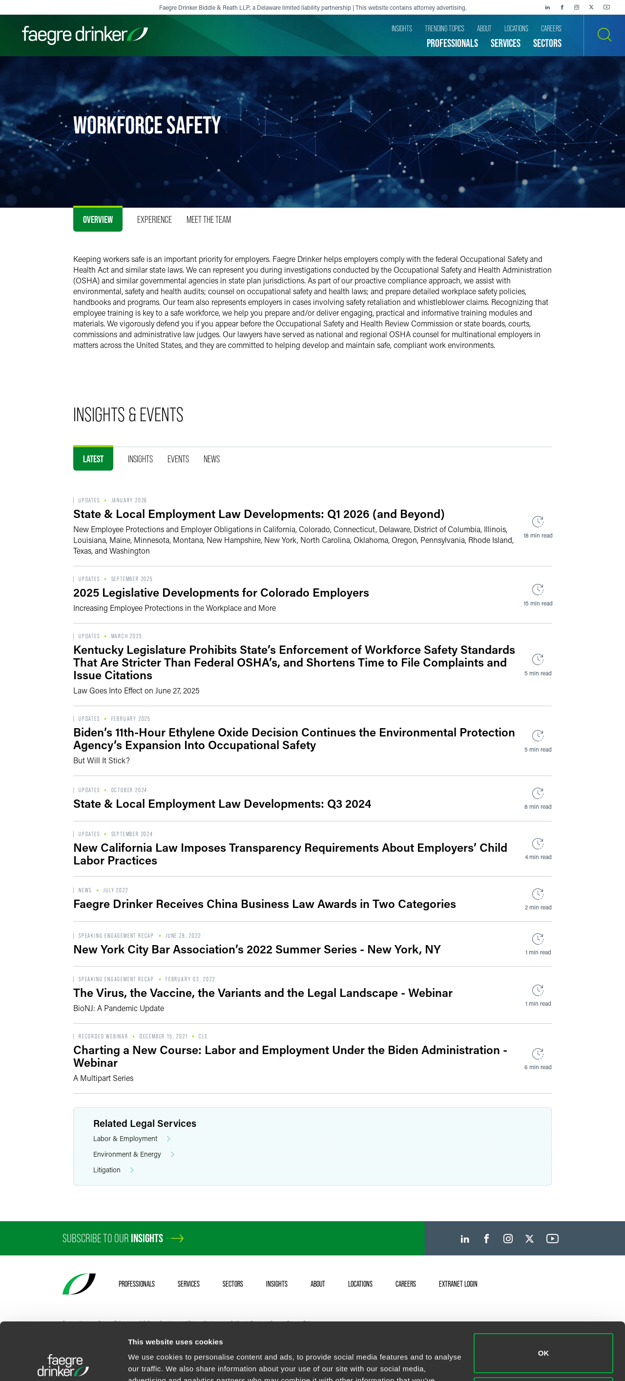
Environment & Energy (133, 1154)
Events (178, 458)
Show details (150, 1362)
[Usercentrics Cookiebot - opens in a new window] (63, 1362)
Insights (140, 458)
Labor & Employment (131, 1139)
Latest (93, 458)
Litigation (113, 1170)
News (212, 458)
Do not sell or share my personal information (544, 1339)
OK (543, 1296)
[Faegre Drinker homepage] (85, 35)
